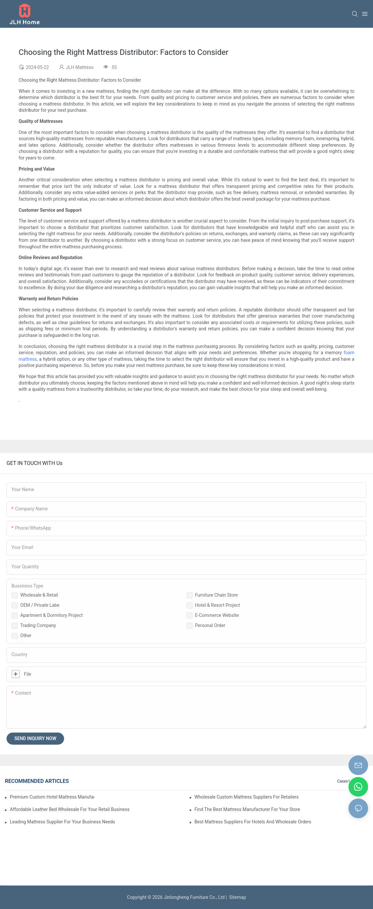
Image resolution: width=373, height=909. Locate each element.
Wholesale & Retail (39, 595)
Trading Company (38, 625)
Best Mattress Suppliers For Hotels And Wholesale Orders (253, 821)
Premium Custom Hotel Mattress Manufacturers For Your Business (52, 797)
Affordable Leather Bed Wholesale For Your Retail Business (69, 809)
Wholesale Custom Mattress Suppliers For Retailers (247, 797)
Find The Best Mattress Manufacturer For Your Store (247, 809)
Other (25, 635)
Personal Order (210, 625)
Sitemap (236, 897)
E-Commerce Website (217, 615)
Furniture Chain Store (216, 595)
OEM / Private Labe (39, 605)
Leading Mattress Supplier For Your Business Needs (62, 821)
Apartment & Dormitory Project (51, 615)
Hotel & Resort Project (217, 605)
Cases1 (343, 781)
